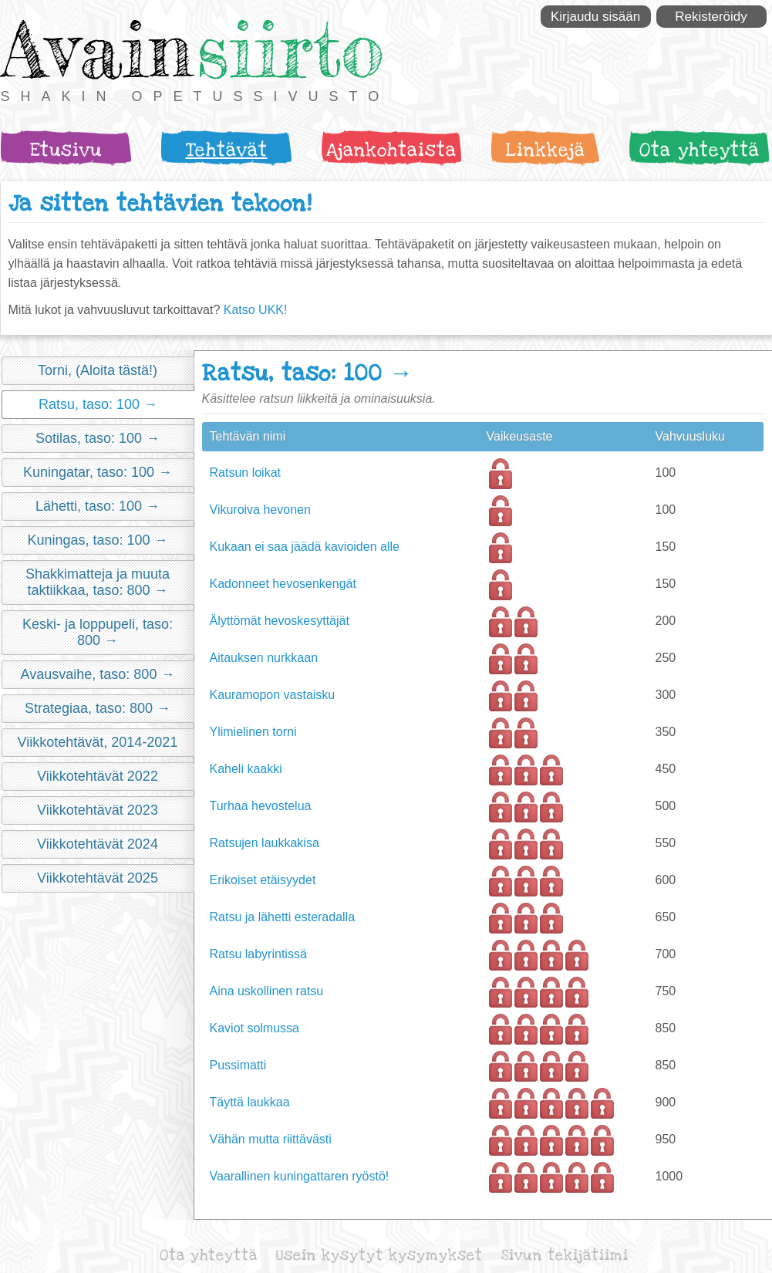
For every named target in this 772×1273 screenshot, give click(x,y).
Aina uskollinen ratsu (267, 991)
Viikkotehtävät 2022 (97, 776)
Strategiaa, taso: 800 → (97, 708)
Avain (97, 49)
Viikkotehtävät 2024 (97, 844)
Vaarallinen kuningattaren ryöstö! (299, 1176)
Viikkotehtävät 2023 (97, 810)
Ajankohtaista (391, 150)
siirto (290, 49)
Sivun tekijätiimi (565, 1255)
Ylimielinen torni (253, 731)
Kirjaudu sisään (595, 16)
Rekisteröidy (711, 16)
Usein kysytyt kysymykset (379, 1255)
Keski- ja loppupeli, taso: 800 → (97, 632)
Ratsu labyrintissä (258, 954)
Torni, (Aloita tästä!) (97, 370)
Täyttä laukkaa (250, 1102)
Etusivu (66, 150)
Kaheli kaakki (246, 768)
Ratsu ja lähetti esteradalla (283, 917)
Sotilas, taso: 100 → (97, 438)
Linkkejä (545, 150)
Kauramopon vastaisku (272, 694)
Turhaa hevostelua (261, 805)
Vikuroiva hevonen (260, 509)
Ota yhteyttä (699, 150)
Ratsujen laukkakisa (264, 842)
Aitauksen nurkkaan (264, 657)
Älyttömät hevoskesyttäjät (279, 620)
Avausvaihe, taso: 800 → (98, 674)
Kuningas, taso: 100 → (97, 540)
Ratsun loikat (245, 472)
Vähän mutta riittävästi (271, 1139)
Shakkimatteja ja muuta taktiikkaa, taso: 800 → (97, 582)
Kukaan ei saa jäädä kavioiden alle (304, 546)
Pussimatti (238, 1065)
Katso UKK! (256, 309)
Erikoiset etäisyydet (263, 879)
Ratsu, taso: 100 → (98, 404)
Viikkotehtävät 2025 (97, 878)
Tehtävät (226, 150)
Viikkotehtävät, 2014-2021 (98, 742)
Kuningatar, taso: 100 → (97, 472)
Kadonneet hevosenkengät (283, 583)
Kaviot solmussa (255, 1028)
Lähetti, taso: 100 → (97, 506)
